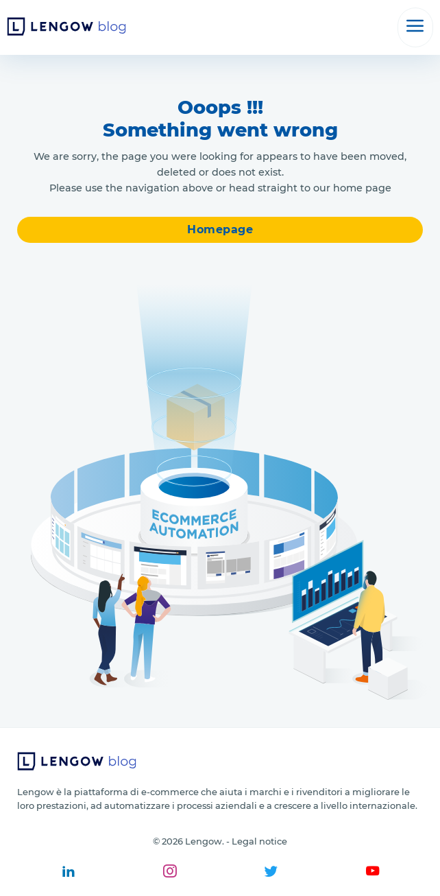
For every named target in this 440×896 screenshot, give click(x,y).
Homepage (220, 229)
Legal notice (259, 841)
